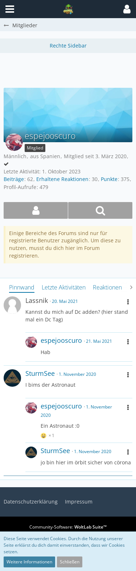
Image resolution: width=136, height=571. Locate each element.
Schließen (69, 562)
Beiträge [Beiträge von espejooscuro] (14, 179)
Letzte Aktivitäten (64, 287)
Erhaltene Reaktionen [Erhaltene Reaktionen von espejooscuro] (62, 179)
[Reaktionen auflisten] (48, 434)
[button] (126, 9)
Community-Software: (68, 527)
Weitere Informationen (29, 562)
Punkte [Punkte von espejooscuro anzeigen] (109, 179)
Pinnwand (21, 287)
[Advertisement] (70, 69)
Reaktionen (107, 287)
